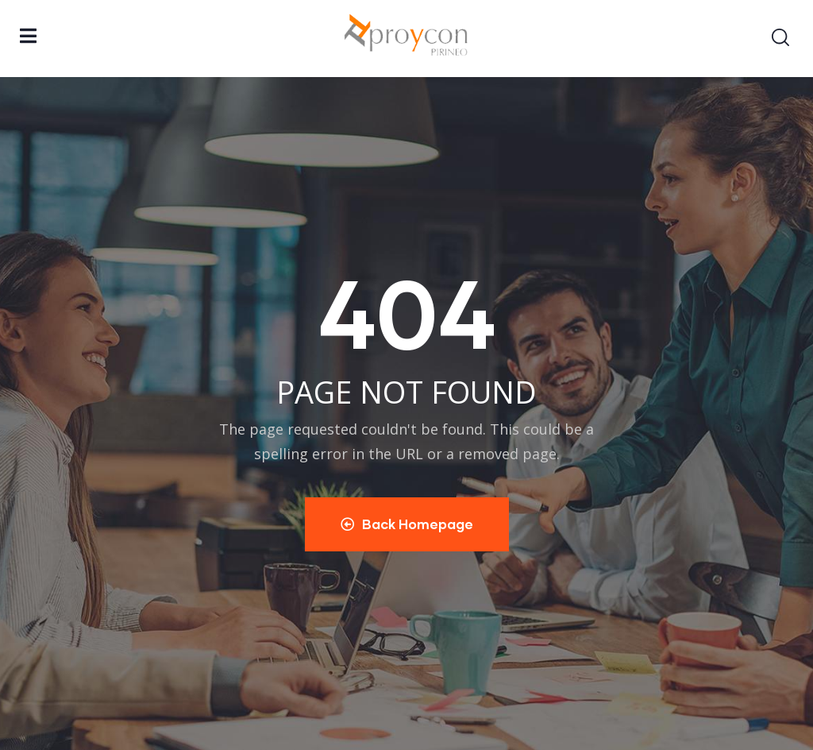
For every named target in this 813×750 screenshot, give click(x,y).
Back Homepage (407, 524)
